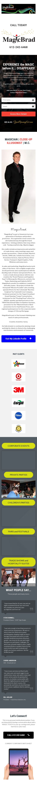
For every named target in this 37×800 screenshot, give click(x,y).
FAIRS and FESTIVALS (18, 531)
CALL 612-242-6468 (18, 735)
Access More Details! (18, 114)
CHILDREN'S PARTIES (18, 502)
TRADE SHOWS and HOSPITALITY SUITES (18, 562)
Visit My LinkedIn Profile (18, 338)
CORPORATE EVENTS (18, 445)
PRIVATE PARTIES (18, 474)
